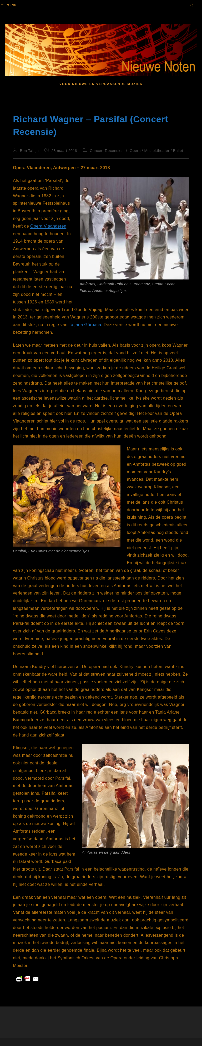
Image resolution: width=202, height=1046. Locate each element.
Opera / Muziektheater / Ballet (156, 151)
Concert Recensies (106, 151)
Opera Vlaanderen (48, 226)
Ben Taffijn (29, 151)
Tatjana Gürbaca (85, 324)
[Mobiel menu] (9, 5)
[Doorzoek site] (191, 6)
